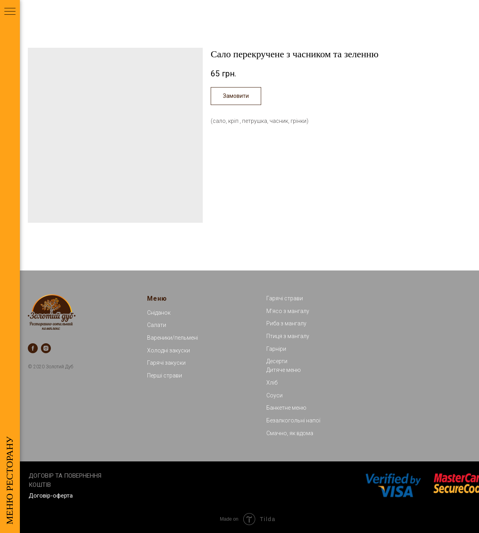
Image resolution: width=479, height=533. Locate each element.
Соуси (274, 395)
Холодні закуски (168, 350)
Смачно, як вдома (289, 433)
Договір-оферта (51, 495)
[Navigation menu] (10, 12)
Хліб (271, 382)
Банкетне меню (286, 408)
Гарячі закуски (166, 363)
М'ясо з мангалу (287, 311)
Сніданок (159, 312)
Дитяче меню (283, 370)
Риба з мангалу (286, 323)
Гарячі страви (284, 298)
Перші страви (164, 375)
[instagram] (46, 348)
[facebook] (33, 348)
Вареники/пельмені (172, 338)
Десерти (276, 361)
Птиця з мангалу (287, 336)
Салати (156, 325)
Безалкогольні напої (293, 420)
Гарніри (276, 349)
